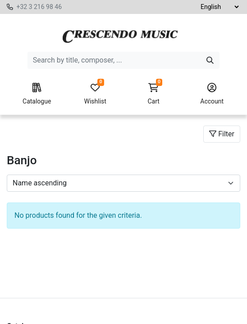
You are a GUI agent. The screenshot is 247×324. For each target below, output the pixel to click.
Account (211, 94)
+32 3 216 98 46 (39, 6)
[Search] (210, 60)
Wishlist (95, 94)
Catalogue (37, 94)
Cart (153, 94)
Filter (221, 134)
